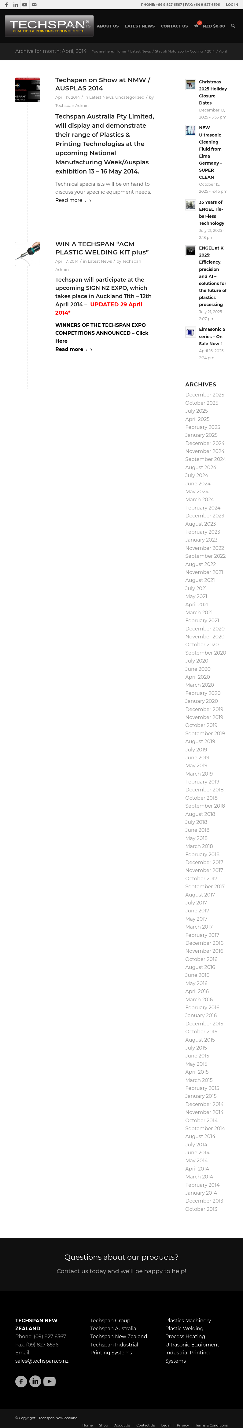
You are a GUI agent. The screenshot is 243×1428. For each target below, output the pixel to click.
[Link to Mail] (34, 4)
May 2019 (196, 766)
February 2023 (202, 532)
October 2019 (201, 725)
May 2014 (196, 1160)
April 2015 (196, 1072)
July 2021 (196, 588)
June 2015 (197, 1056)
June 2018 (197, 830)
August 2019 (200, 741)
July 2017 (196, 903)
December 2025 (204, 395)
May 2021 (196, 596)
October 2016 (201, 959)
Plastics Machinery (188, 1321)
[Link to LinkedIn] (15, 4)
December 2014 (204, 1104)
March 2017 (199, 927)
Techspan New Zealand (118, 1336)
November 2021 (204, 572)
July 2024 (196, 475)
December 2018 (204, 790)
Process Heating (185, 1336)
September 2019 (205, 733)
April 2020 (197, 677)
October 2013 (201, 1209)
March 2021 (198, 612)
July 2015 (196, 1048)
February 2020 (202, 693)
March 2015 (198, 1080)
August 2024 (200, 467)
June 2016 (197, 975)
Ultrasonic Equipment (192, 1345)
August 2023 (200, 524)
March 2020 (199, 685)
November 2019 (204, 717)
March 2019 (199, 774)
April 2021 (196, 605)
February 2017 (202, 935)
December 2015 (204, 1024)
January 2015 (200, 1096)
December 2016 (204, 943)
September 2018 (205, 806)
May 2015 (196, 1064)
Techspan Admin (72, 105)
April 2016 (197, 991)
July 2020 (196, 661)
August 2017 (200, 895)
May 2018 (196, 838)
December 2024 (204, 443)
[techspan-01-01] (50, 26)
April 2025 (197, 419)
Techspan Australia (113, 1328)
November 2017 (204, 870)
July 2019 (196, 750)
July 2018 (196, 822)
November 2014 (204, 1112)
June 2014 (197, 1153)
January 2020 (201, 701)
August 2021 (200, 580)
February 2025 (202, 427)
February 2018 (202, 854)
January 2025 (201, 435)
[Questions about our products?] (121, 1264)
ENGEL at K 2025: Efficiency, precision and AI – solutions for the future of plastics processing (212, 276)
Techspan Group (110, 1321)
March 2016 (199, 1000)
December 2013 (204, 1201)
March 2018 (199, 846)
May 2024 (196, 492)
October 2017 (201, 879)
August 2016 (200, 967)
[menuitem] (230, 4)
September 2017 (205, 886)
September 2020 (205, 653)
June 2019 (197, 758)
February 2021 (202, 620)
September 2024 (205, 459)
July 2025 (196, 411)
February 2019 (202, 782)
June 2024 (197, 484)
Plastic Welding (184, 1328)
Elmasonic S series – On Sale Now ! (212, 336)
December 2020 (205, 629)
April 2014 (197, 1169)
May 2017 (196, 919)
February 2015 (202, 1088)
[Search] (233, 26)
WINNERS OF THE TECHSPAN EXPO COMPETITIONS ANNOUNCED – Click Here (101, 333)
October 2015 (201, 1032)
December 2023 (204, 516)
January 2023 (201, 540)
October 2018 (201, 798)
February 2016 (202, 1007)
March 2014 (199, 1177)
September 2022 (205, 556)
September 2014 (205, 1128)
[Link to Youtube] (24, 4)
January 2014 (201, 1193)
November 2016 (204, 951)
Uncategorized (129, 97)
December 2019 (204, 709)
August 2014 (200, 1136)
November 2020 (204, 637)
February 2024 (202, 508)
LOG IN (232, 4)
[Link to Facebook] (6, 4)
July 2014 (196, 1145)
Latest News (101, 97)
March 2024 (199, 499)
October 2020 (202, 645)
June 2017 (197, 911)
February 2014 (202, 1185)
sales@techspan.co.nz (41, 1361)
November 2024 (204, 451)
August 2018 (200, 814)
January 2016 (201, 1015)
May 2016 (196, 983)
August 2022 (200, 564)
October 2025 (201, 403)
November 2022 (204, 548)
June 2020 (198, 669)
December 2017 (204, 862)
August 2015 (200, 1040)
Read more (74, 200)
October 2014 (201, 1120)
